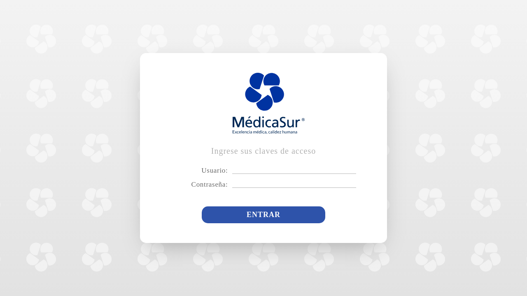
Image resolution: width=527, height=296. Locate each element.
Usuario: (214, 170)
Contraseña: (209, 184)
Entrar (263, 214)
